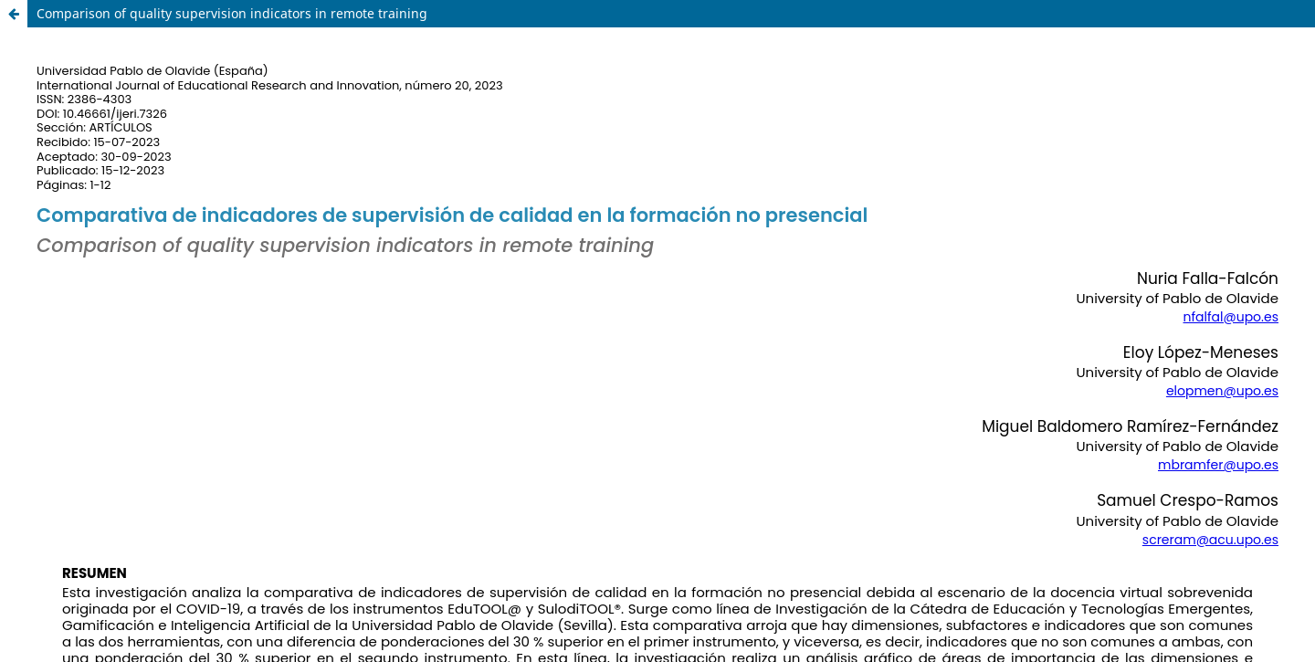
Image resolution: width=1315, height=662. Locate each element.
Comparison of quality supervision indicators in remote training (232, 13)
